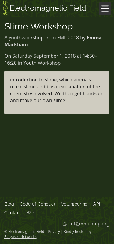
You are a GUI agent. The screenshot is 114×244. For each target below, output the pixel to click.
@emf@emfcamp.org (86, 224)
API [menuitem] (96, 204)
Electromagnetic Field (44, 8)
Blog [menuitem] (9, 204)
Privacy (54, 231)
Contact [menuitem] (12, 212)
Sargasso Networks (20, 236)
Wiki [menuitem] (31, 212)
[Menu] (105, 8)
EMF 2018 (68, 37)
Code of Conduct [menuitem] (38, 204)
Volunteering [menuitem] (74, 204)
